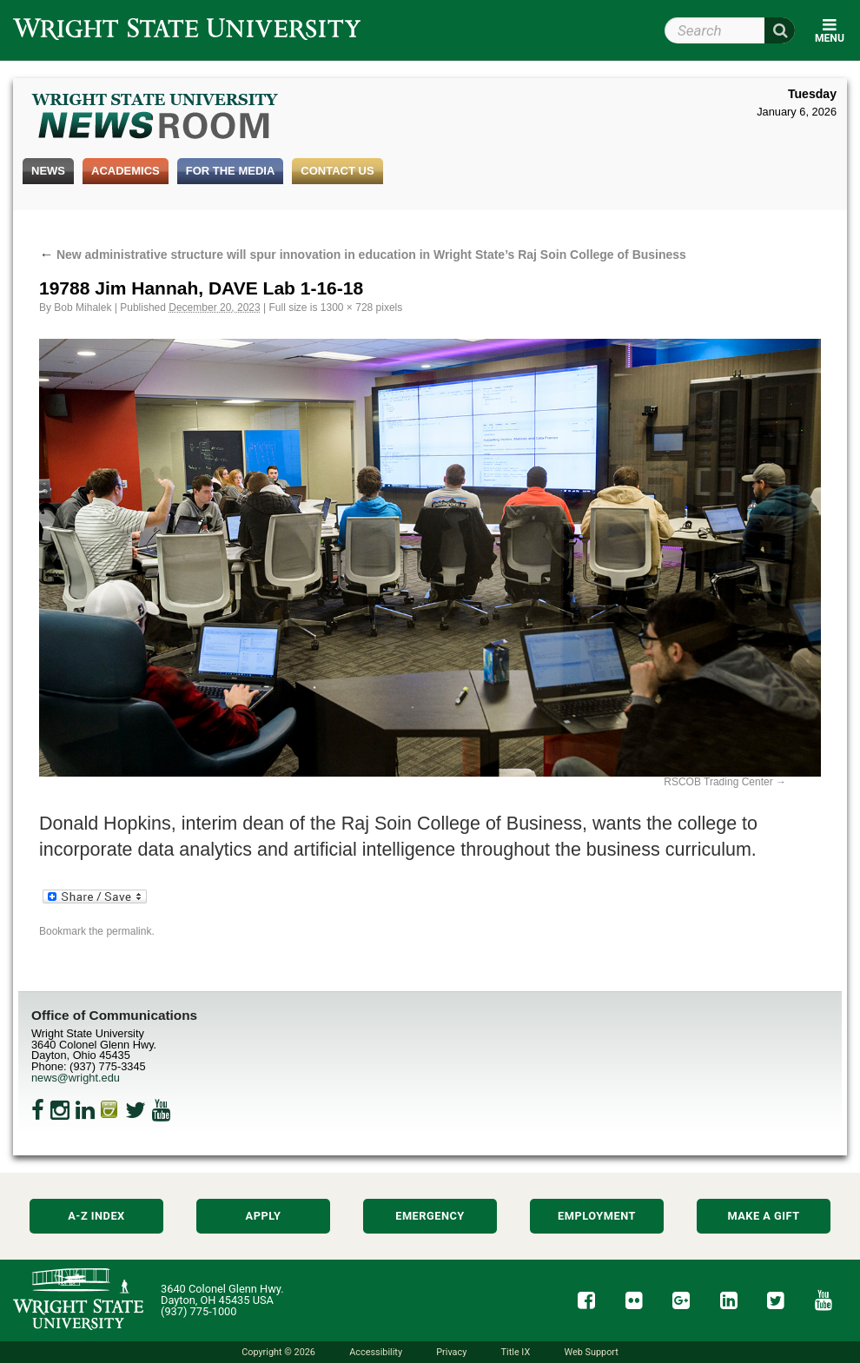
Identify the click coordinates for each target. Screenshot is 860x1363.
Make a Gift (763, 1215)
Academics (125, 170)
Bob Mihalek (82, 307)
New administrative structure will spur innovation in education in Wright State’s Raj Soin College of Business (362, 254)
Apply (263, 1215)
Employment (597, 1215)
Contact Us (337, 170)
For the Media (230, 170)
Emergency (430, 1215)
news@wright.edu (75, 1077)
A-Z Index (96, 1215)
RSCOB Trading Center (718, 782)
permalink (128, 931)
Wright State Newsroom (155, 118)
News (48, 170)
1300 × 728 (347, 307)
